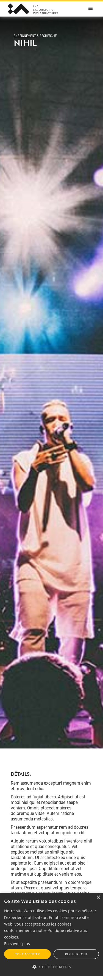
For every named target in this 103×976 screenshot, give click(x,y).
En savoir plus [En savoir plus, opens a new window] (17, 943)
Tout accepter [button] (27, 954)
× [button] (98, 897)
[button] (90, 8)
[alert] (51, 934)
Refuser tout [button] (76, 954)
